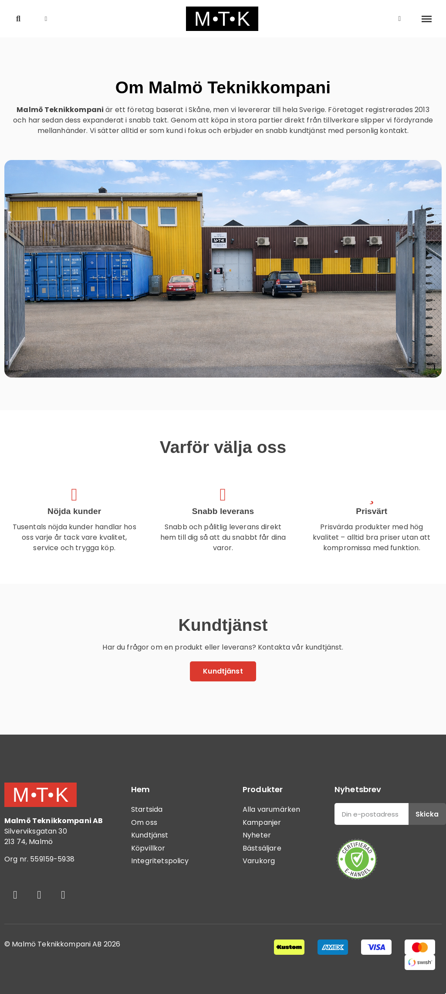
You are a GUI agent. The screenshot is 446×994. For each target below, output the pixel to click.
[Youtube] (63, 895)
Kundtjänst (150, 835)
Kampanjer (262, 822)
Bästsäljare (262, 848)
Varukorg (259, 861)
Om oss (144, 822)
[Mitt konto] (400, 19)
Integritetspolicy (160, 861)
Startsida (146, 809)
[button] (18, 19)
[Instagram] (39, 895)
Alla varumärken (271, 809)
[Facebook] (15, 895)
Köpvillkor (148, 848)
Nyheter (257, 835)
